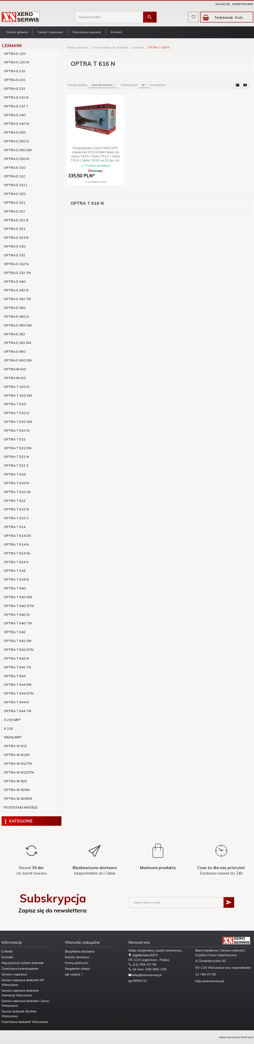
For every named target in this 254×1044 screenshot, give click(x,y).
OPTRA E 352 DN (17, 343)
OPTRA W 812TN (18, 763)
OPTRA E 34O (15, 281)
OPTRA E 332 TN (17, 273)
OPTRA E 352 (14, 334)
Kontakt (116, 32)
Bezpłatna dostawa (79, 951)
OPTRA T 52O (15, 404)
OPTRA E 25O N (16, 159)
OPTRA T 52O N (16, 430)
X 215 (8, 728)
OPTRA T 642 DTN (18, 650)
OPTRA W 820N (16, 790)
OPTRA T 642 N (16, 658)
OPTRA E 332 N (16, 264)
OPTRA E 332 (14, 255)
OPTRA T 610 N (16, 483)
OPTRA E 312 (14, 176)
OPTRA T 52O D (16, 413)
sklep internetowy (229, 1037)
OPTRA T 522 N (16, 457)
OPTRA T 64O (15, 588)
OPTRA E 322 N (16, 220)
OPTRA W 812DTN (19, 772)
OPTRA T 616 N (16, 579)
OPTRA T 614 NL (17, 553)
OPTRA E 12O (15, 54)
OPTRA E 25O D (16, 141)
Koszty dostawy (77, 957)
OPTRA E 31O (15, 168)
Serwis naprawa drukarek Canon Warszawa (25, 1003)
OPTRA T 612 (15, 501)
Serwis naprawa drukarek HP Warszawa (22, 982)
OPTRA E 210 (14, 71)
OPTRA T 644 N (16, 702)
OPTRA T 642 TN (17, 667)
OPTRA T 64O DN (18, 597)
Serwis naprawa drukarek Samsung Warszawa (20, 992)
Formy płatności (76, 963)
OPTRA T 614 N (16, 544)
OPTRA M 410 (15, 369)
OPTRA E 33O (15, 246)
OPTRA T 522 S (16, 465)
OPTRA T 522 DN (17, 448)
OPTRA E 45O (15, 351)
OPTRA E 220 (14, 80)
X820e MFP (12, 737)
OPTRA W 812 (15, 746)
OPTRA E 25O (15, 132)
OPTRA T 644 (15, 676)
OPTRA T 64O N (16, 615)
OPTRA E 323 (14, 229)
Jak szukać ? (74, 974)
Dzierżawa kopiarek (87, 32)
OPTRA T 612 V (16, 518)
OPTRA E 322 (14, 211)
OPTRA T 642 (15, 632)
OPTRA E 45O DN (18, 360)
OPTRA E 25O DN (18, 150)
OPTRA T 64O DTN (19, 606)
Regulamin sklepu (77, 968)
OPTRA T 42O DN (18, 395)
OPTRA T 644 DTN (18, 693)
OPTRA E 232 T (16, 106)
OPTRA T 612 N (16, 509)
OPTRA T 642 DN (17, 641)
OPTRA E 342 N (16, 290)
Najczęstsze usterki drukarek (22, 963)
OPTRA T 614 (15, 527)
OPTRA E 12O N (16, 62)
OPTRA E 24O (15, 115)
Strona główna (17, 32)
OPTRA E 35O (15, 308)
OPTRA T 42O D (16, 387)
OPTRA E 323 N (16, 237)
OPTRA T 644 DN (17, 684)
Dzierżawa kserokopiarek (19, 968)
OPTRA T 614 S (16, 562)
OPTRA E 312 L (16, 185)
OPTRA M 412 (15, 378)
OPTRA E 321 (14, 202)
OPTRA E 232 (14, 89)
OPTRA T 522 (15, 439)
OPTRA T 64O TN (18, 623)
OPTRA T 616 (15, 571)
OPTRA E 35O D (16, 316)
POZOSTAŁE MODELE (20, 807)
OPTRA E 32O (15, 194)
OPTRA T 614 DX (17, 536)
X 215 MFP (12, 720)
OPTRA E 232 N (16, 97)
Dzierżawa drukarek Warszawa (24, 1022)
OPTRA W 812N (16, 755)
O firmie (7, 951)
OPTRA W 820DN (18, 798)
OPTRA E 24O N (16, 124)
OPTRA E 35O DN (18, 325)
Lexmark (12, 45)
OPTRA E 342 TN (17, 299)
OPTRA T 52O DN (18, 422)
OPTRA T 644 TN (17, 711)
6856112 (140, 981)
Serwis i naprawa (50, 32)
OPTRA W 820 (15, 781)
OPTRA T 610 (15, 474)
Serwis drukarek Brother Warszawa (19, 1013)
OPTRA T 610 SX (17, 492)
